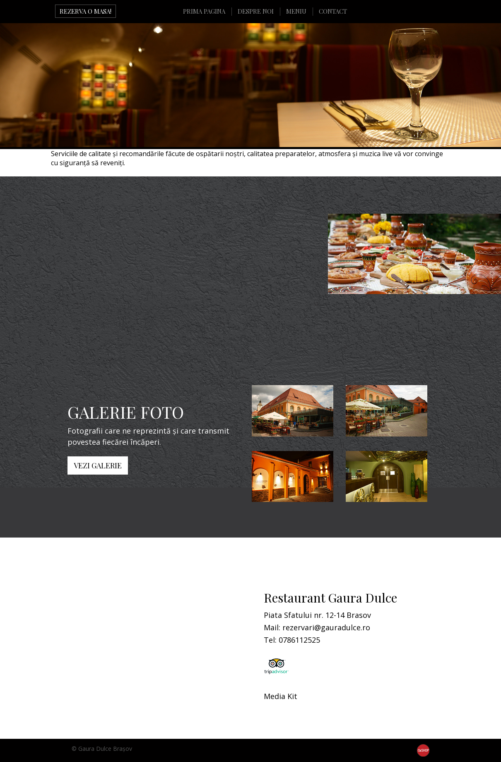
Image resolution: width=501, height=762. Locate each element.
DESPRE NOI (256, 11)
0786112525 (299, 640)
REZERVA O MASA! (85, 11)
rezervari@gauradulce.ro (326, 627)
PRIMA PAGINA (204, 11)
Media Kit (280, 696)
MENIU (296, 11)
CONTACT (333, 11)
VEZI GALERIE (98, 465)
